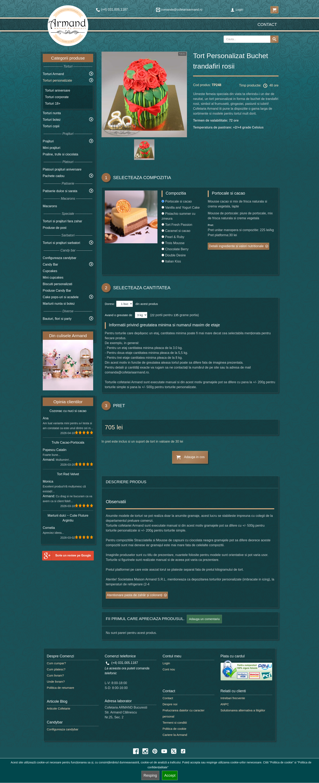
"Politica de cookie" (281, 762)
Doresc (110, 304)
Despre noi (170, 704)
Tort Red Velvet (68, 474)
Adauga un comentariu (204, 619)
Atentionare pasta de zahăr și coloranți (134, 595)
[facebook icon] (136, 751)
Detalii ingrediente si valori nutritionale (236, 246)
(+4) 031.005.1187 (122, 662)
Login (237, 9)
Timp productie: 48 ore (259, 86)
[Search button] (274, 39)
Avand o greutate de (118, 315)
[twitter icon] (173, 751)
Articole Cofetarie (58, 708)
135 (176, 315)
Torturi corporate (57, 97)
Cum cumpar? (56, 663)
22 (153, 315)
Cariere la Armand (175, 734)
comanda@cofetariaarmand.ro (179, 9)
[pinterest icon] (155, 751)
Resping (150, 775)
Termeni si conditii (175, 722)
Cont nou (169, 669)
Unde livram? (56, 681)
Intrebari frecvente (233, 698)
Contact (267, 24)
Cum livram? (55, 675)
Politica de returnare (60, 687)
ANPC (225, 704)
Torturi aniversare (57, 90)
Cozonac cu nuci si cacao (67, 411)
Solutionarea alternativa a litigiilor (243, 710)
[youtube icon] (164, 751)
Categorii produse (68, 58)
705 (110, 427)
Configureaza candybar (59, 258)
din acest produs (146, 304)
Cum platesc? (56, 669)
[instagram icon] (145, 751)
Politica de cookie (174, 728)
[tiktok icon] (183, 751)
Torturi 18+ (52, 103)
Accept (169, 775)
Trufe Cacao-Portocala (68, 442)
